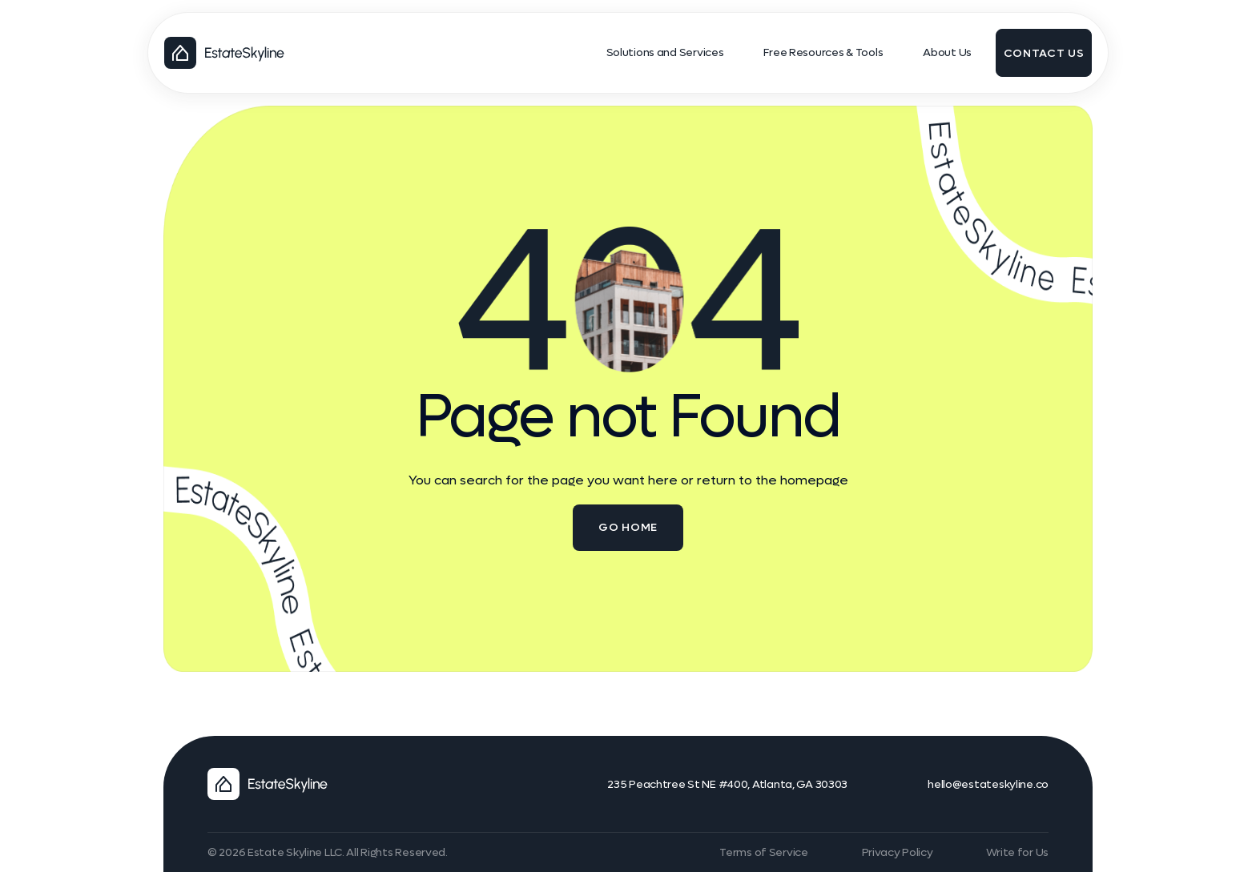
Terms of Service (763, 853)
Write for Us (1017, 853)
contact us (1044, 53)
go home (628, 527)
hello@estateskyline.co (988, 784)
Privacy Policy (897, 853)
